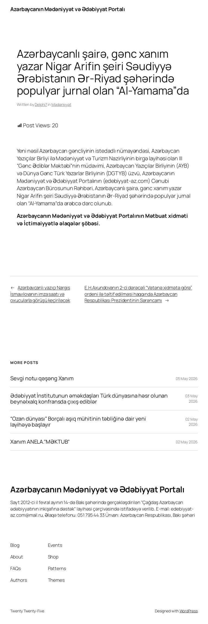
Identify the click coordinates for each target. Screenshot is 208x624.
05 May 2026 (187, 378)
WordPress (189, 610)
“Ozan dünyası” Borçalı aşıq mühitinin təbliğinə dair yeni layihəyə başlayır (78, 422)
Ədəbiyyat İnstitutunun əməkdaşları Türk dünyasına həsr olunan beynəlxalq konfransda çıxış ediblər (89, 399)
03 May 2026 (191, 398)
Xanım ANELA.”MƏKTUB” (40, 442)
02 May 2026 (191, 422)
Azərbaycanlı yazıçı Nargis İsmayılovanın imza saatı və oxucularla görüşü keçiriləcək (40, 293)
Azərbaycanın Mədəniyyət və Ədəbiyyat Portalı (67, 9)
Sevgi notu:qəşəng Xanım (42, 378)
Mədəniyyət (61, 104)
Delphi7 (41, 104)
